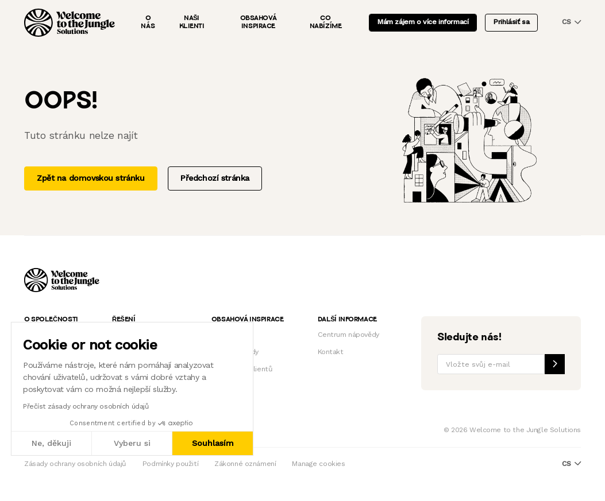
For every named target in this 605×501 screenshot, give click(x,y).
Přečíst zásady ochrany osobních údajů (85, 406)
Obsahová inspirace (258, 22)
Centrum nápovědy (348, 335)
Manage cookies (318, 464)
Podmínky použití (170, 464)
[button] (10, 488)
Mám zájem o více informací (422, 22)
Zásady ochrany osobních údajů (75, 464)
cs (571, 22)
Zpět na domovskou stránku (91, 177)
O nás (148, 22)
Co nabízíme (326, 22)
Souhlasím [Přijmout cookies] (213, 443)
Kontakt (331, 352)
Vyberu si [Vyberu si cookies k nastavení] (132, 443)
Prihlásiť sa (511, 22)
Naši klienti (192, 22)
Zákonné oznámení (245, 464)
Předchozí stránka (214, 177)
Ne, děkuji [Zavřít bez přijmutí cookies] (51, 443)
